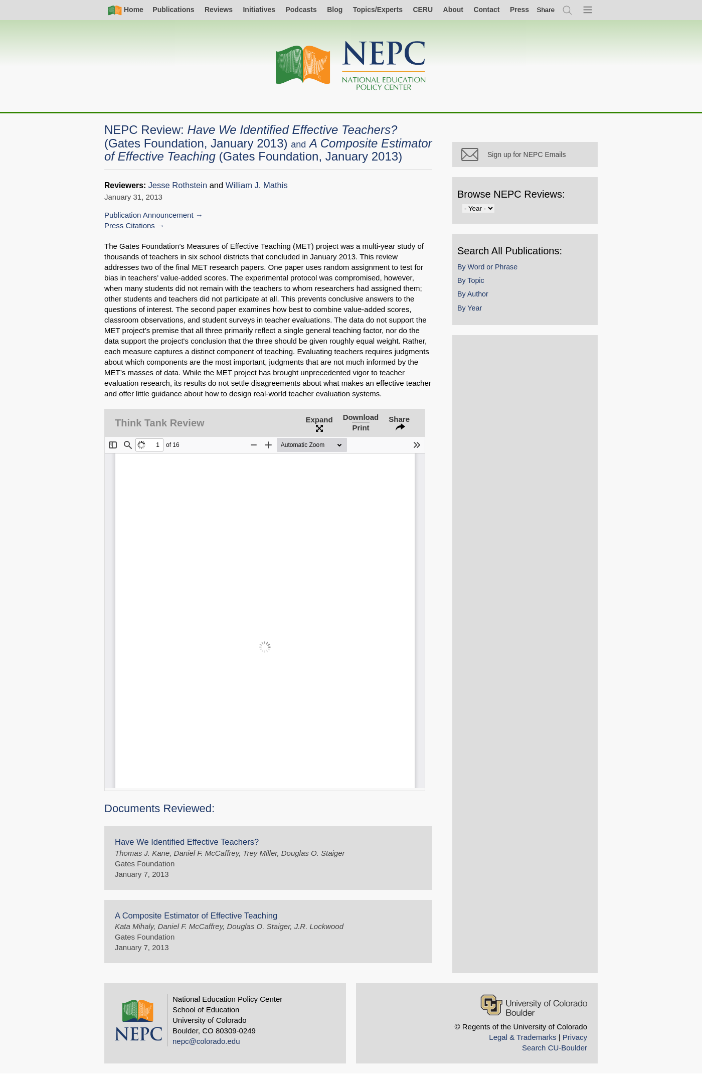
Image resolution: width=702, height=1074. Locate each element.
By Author (472, 294)
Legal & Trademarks (522, 1037)
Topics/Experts (378, 10)
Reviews (219, 10)
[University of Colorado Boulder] (533, 1005)
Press (519, 10)
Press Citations (129, 225)
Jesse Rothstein (178, 185)
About (453, 10)
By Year (469, 308)
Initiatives (259, 10)
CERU (423, 10)
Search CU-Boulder (554, 1047)
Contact (486, 10)
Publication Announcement (149, 215)
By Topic (470, 280)
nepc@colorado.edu (206, 1041)
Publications (173, 10)
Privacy (575, 1037)
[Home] (351, 66)
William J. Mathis (257, 185)
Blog (334, 10)
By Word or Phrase (487, 267)
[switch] (546, 10)
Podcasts (300, 10)
